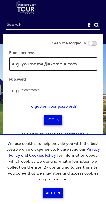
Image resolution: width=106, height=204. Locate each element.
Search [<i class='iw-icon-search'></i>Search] (96, 24)
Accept (53, 193)
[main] (53, 88)
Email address (21, 52)
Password (17, 79)
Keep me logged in (68, 43)
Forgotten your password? (53, 106)
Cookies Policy (42, 155)
